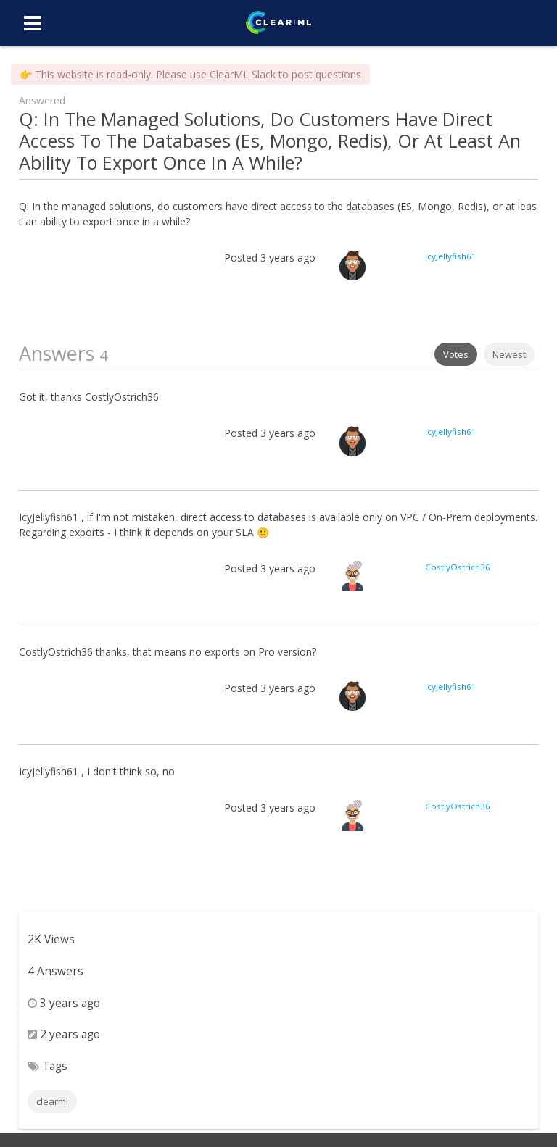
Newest (509, 354)
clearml (52, 1101)
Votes (456, 354)
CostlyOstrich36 (457, 567)
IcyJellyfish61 (450, 256)
